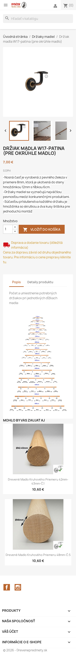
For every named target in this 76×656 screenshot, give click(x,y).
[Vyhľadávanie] (38, 18)
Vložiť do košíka (41, 229)
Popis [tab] (16, 282)
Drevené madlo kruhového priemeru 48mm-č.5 (38, 555)
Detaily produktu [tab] (40, 282)
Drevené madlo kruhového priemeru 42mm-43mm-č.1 (38, 481)
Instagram (18, 587)
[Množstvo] (8, 229)
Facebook (6, 587)
